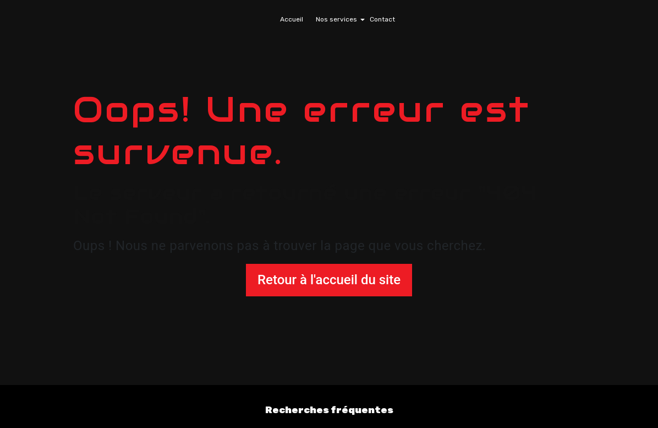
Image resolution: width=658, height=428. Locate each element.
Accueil (291, 19)
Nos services (336, 19)
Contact (382, 19)
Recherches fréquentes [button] (329, 409)
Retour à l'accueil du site (329, 280)
